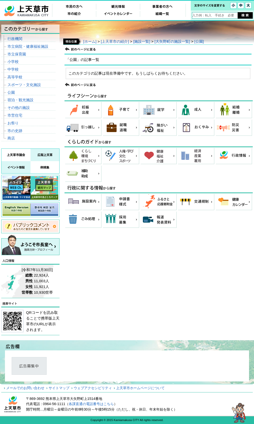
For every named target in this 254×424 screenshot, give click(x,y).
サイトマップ (59, 388)
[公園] (199, 41)
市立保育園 (16, 54)
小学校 (13, 61)
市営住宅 (14, 115)
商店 (11, 138)
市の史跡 (14, 131)
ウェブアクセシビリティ (93, 388)
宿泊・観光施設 (20, 100)
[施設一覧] (141, 41)
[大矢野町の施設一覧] (172, 41)
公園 (11, 92)
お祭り (13, 123)
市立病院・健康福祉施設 (27, 46)
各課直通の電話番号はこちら (91, 404)
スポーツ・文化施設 (24, 85)
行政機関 (14, 39)
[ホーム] (89, 41)
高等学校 (14, 77)
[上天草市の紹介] (115, 41)
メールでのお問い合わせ (25, 388)
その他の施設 (18, 107)
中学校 (13, 69)
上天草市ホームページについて (140, 388)
